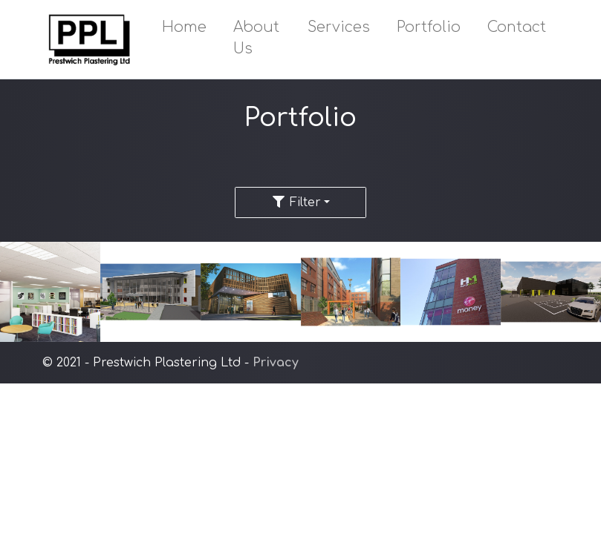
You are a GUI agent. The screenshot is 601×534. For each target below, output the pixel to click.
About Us (256, 37)
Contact (516, 27)
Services (339, 27)
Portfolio (429, 27)
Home (184, 27)
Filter (296, 202)
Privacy (276, 362)
